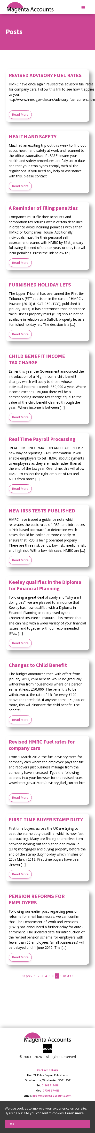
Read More (20, 114)
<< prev (27, 976)
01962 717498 (50, 1085)
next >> (68, 976)
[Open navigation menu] (83, 7)
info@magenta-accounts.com (51, 1095)
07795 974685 (51, 1090)
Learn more (74, 1113)
